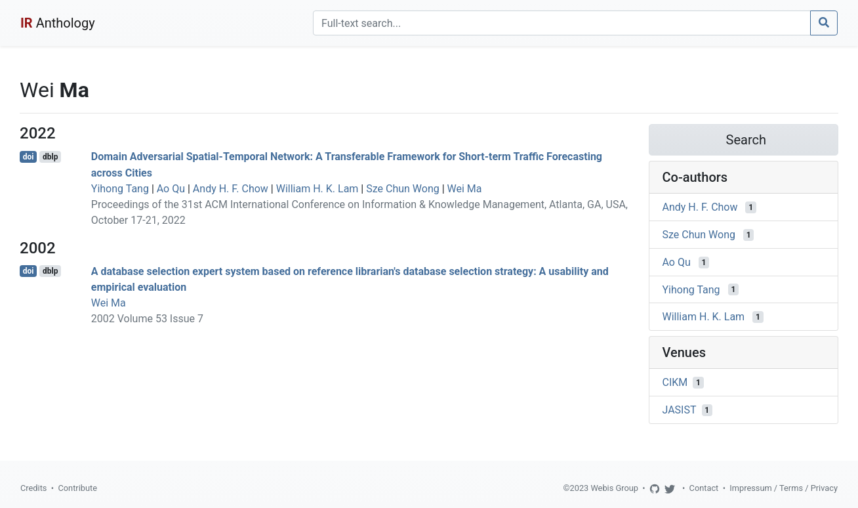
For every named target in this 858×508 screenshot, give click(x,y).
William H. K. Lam (317, 188)
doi (28, 156)
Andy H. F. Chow (230, 188)
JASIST (680, 410)
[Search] (562, 23)
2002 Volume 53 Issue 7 (147, 318)
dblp (50, 156)
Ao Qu (171, 188)
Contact (704, 488)
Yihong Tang (120, 188)
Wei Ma (464, 188)
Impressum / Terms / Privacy (783, 488)
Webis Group (614, 488)
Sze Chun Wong (402, 188)
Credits (33, 488)
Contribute (77, 488)
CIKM (675, 382)
